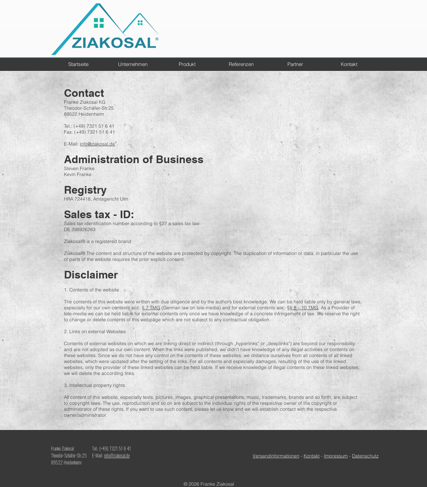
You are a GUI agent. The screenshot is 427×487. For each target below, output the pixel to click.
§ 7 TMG (151, 308)
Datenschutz (365, 456)
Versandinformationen (276, 456)
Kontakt (312, 456)
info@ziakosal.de (97, 144)
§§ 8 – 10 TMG (302, 308)
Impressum (336, 456)
